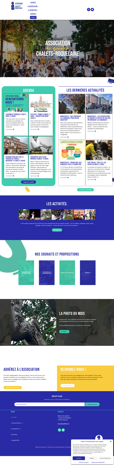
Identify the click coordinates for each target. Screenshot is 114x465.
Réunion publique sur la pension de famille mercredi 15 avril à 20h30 (15, 150)
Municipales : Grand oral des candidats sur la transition (71, 155)
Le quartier (63, 4)
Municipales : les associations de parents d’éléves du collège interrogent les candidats (99, 110)
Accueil (36, 4)
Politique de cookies (84, 462)
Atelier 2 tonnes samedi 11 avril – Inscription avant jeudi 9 (41, 108)
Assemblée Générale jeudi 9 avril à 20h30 (16, 107)
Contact (75, 4)
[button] (111, 441)
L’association (48, 4)
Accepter (78, 458)
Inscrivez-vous (92, 396)
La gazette (55, 7)
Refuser (92, 458)
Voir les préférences (105, 458)
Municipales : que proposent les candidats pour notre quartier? (70, 110)
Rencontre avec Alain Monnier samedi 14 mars (39, 150)
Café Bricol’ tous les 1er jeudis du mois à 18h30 (97, 155)
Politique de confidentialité (98, 462)
